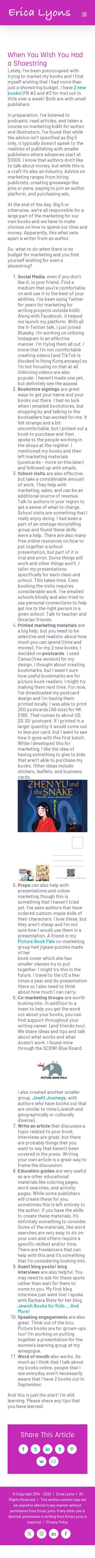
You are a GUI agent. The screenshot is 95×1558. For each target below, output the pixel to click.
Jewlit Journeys (49, 1098)
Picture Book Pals (36, 941)
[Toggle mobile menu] (84, 14)
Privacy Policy (56, 1522)
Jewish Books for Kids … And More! (48, 1308)
